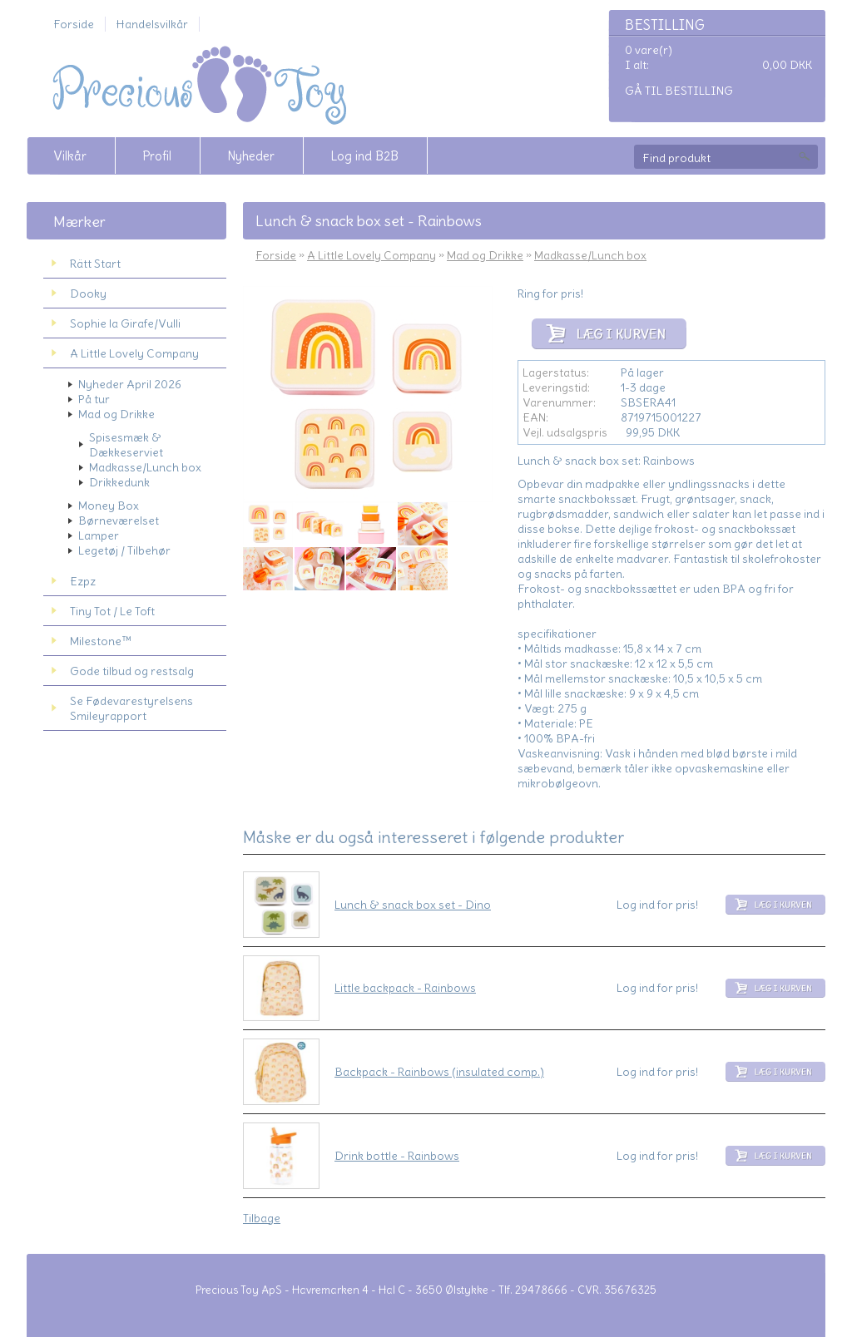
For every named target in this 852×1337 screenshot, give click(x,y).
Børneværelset (118, 520)
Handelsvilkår (152, 24)
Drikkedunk (119, 482)
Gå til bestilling (679, 90)
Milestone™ (100, 641)
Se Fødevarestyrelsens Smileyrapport (131, 708)
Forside (73, 24)
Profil (156, 156)
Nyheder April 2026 (129, 384)
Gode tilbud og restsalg (132, 671)
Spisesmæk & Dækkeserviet (126, 445)
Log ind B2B (364, 156)
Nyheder (251, 156)
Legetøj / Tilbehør (124, 550)
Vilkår (70, 156)
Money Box (108, 505)
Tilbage (261, 1218)
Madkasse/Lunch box (145, 467)
